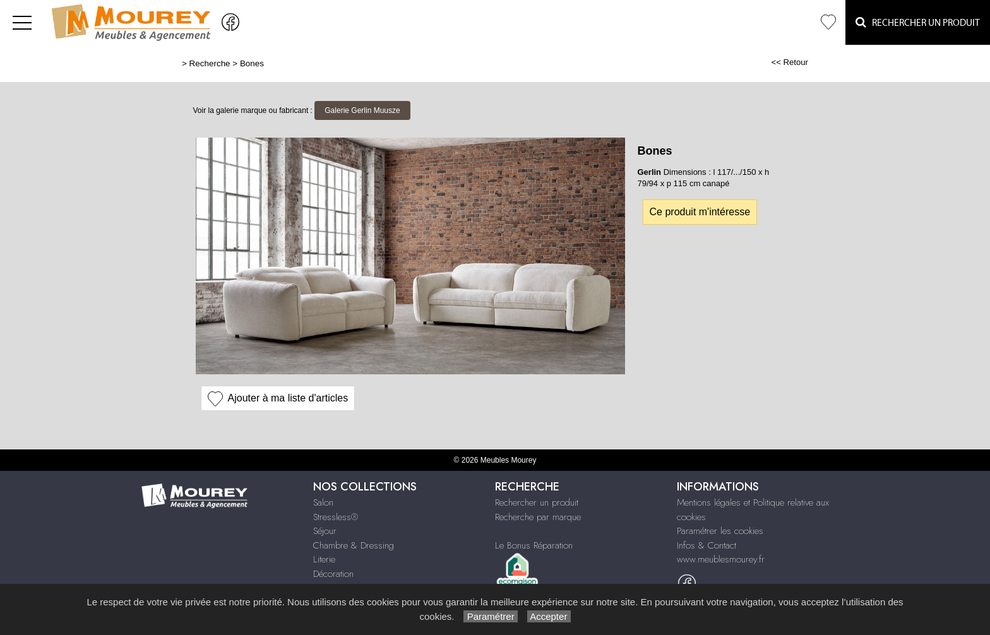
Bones (252, 63)
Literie (324, 559)
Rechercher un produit (536, 502)
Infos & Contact (706, 545)
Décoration (333, 574)
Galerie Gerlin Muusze (362, 110)
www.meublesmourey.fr (721, 559)
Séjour (325, 531)
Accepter (549, 616)
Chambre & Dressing (353, 545)
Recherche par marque (538, 517)
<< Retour (789, 62)
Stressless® (335, 517)
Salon (323, 502)
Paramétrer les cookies (720, 531)
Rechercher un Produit (918, 22)
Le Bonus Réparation (534, 545)
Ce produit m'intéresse (700, 211)
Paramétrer (490, 616)
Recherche (209, 63)
